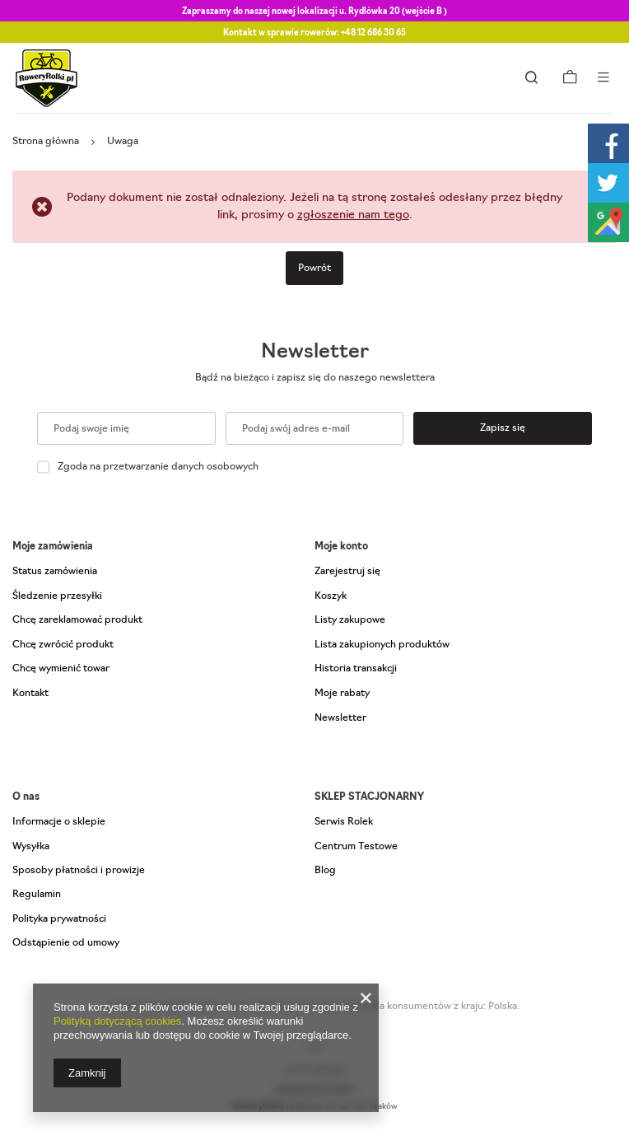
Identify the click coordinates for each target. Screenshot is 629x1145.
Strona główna (45, 142)
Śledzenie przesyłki (57, 596)
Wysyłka (30, 847)
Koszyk (330, 596)
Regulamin (36, 895)
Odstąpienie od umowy (65, 943)
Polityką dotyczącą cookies (117, 1021)
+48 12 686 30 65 (373, 33)
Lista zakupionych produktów (382, 645)
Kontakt (30, 694)
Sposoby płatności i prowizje (78, 871)
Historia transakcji (355, 669)
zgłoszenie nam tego (353, 215)
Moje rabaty (342, 694)
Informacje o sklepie (58, 822)
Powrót (314, 268)
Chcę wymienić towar (60, 669)
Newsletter (315, 352)
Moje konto (341, 547)
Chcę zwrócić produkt (63, 645)
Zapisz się (502, 428)
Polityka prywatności (59, 919)
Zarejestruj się (347, 572)
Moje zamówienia (52, 547)
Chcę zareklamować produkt (77, 620)
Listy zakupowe (349, 620)
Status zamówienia (54, 572)
